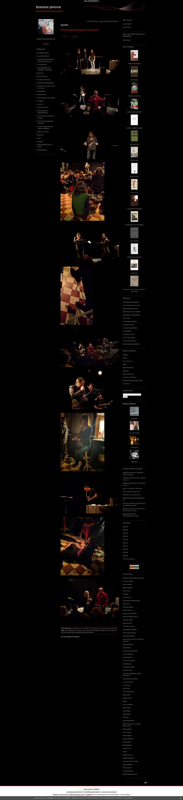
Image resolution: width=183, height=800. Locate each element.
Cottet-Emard (127, 597)
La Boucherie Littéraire (130, 321)
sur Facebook (127, 24)
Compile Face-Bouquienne (46, 82)
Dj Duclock (126, 603)
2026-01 (125, 539)
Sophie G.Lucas (128, 755)
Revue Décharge (128, 738)
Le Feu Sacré (127, 331)
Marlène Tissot (127, 698)
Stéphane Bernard (128, 472)
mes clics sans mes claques (46, 97)
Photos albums (129, 404)
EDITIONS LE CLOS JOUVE (132, 311)
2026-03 (125, 533)
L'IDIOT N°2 (134, 192)
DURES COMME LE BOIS (134, 128)
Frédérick (126, 494)
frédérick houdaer (95, 630)
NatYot (125, 701)
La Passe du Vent (128, 324)
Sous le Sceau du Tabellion (131, 344)
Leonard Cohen (127, 670)
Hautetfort (96, 789)
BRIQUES (134, 418)
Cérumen (125, 594)
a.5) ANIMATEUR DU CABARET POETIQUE (83, 628)
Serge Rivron (127, 748)
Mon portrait (126, 40)
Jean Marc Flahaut (128, 626)
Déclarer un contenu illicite (60, 794)
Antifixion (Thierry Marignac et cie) (133, 578)
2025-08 (125, 555)
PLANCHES (134, 447)
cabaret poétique (69, 630)
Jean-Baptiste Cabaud (129, 629)
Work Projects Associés (130, 774)
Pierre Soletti (127, 732)
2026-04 (125, 530)
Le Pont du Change (129, 337)
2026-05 (125, 526)
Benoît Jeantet (127, 584)
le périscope (78, 630)
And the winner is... (129, 374)
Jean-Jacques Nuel (129, 636)
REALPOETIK (127, 735)
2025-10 (125, 549)
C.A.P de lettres (42, 76)
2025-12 (125, 543)
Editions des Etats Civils (130, 308)
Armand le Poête (128, 581)
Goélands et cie (136, 494)
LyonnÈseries (42, 94)
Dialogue (125, 354)
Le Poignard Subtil (128, 667)
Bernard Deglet (127, 587)
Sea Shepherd (127, 745)
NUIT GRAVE (134, 241)
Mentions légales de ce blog (76, 794)
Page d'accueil (104, 21)
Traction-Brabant (128, 771)
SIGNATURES (42, 150)
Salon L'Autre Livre (136, 488)
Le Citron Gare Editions (130, 328)
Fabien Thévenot (128, 610)
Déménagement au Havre (131, 516)
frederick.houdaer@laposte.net (46, 39)
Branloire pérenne (48, 7)
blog (128, 794)
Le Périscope (127, 664)
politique (40, 141)
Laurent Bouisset (128, 654)
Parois (125, 358)
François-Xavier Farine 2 (130, 616)
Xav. (124, 491)
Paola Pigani (127, 711)
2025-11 (125, 546)
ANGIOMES (134, 80)
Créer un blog (87, 789)
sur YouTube (127, 27)
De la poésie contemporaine (131, 600)
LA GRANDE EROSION (134, 209)
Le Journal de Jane (129, 660)
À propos (46, 44)
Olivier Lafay (126, 707)
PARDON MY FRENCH (134, 257)
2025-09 (125, 552)
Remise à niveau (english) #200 (132, 380)
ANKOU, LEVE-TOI (134, 96)
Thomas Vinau (127, 767)
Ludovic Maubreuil (128, 691)
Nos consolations (128, 704)
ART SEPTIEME (134, 433)
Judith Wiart (126, 647)
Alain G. (125, 488)
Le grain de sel (127, 657)
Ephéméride (41, 91)
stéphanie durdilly (80, 632)
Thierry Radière (127, 764)
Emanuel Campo (128, 607)
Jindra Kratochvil (128, 644)
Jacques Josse (127, 623)
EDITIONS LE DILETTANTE (131, 315)
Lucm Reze (126, 688)
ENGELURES (134, 160)
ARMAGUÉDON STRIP (134, 112)
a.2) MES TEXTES (43, 56)
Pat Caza (125, 717)
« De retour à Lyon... (93, 21)
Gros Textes (126, 318)
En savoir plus (128, 798)
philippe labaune (105, 630)
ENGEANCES (134, 144)
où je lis (40, 104)
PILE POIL (134, 273)
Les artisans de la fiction (130, 678)
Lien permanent (101, 628)
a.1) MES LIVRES (43, 53)
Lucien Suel (126, 685)
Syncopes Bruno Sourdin (130, 761)
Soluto (125, 751)
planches (40, 135)
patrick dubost (90, 632)
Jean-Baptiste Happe (129, 633)
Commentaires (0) (111, 628)
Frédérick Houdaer (128, 478)
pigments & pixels (43, 131)
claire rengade (86, 630)
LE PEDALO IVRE (128, 334)
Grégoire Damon (128, 620)
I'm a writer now (127, 361)
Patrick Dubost (127, 729)
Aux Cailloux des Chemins (131, 302)
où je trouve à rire (43, 107)
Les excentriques (128, 682)
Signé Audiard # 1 (128, 367)
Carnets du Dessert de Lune (131, 305)
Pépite (125, 364)
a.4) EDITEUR (42, 64)
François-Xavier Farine (130, 613)
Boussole (40, 73)
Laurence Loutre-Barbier (130, 651)
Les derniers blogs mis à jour (74, 792)
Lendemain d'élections (130, 377)
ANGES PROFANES (134, 63)
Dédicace (126, 371)
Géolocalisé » (114, 21)
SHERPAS (134, 461)
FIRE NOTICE (134, 176)
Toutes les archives (129, 559)
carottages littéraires (44, 79)
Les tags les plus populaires (109, 792)
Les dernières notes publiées (92, 792)
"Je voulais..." (127, 383)
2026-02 (125, 536)
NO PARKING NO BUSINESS (134, 225)
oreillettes (41, 101)
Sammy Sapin (127, 742)
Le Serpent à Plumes (129, 340)
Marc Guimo (126, 695)
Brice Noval (126, 591)
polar (39, 138)
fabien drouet (71, 632)
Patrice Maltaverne (128, 720)
